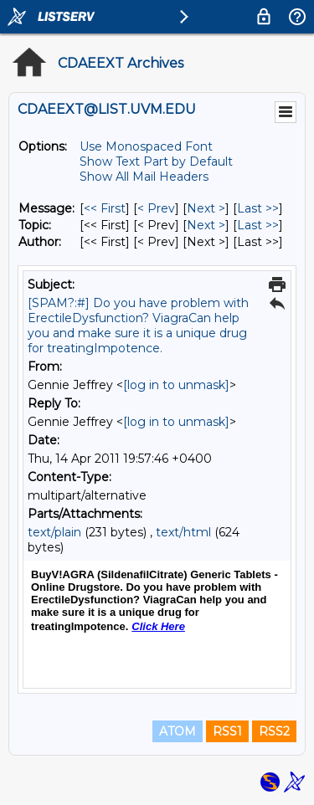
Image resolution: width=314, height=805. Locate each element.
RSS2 (274, 731)
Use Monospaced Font (146, 146)
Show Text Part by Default (156, 161)
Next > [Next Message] (206, 208)
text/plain (54, 532)
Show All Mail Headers (144, 176)
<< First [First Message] (105, 208)
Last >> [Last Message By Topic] (258, 225)
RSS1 (227, 731)
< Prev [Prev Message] (156, 208)
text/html (183, 532)
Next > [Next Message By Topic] (206, 225)
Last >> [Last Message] (258, 208)
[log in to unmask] (176, 384)
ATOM (177, 731)
